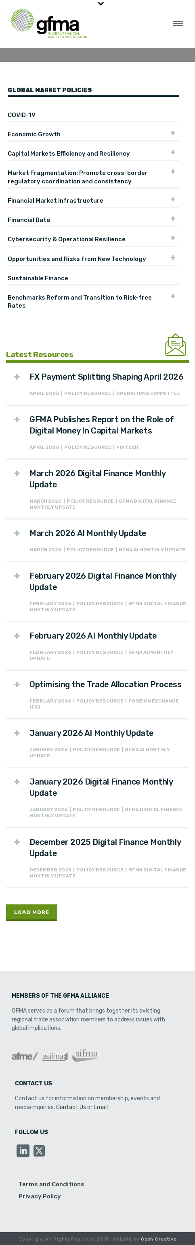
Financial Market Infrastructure (55, 200)
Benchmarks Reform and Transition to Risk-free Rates (80, 301)
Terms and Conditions (51, 1184)
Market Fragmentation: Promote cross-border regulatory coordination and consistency (78, 177)
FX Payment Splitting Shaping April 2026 (106, 377)
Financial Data (29, 220)
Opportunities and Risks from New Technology (77, 259)
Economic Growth (34, 134)
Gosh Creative (159, 1239)
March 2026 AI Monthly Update (88, 533)
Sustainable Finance (38, 278)
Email (101, 1107)
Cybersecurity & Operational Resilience (67, 239)
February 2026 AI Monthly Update (93, 636)
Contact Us (71, 1107)
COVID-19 (22, 115)
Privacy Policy (40, 1196)
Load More (31, 912)
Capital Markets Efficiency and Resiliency (69, 153)
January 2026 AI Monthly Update (91, 733)
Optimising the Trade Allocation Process (105, 684)
